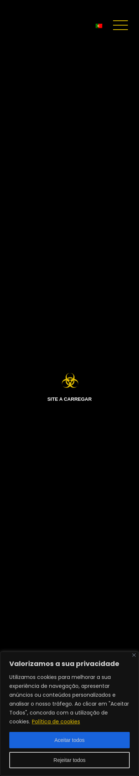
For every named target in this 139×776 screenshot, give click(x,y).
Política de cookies (56, 721)
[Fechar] (134, 655)
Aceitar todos (69, 740)
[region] (69, 714)
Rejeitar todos (69, 760)
